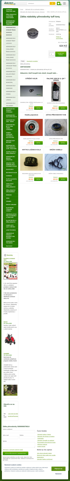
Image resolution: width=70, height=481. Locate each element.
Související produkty (32, 61)
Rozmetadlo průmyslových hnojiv (46, 442)
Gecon (5, 321)
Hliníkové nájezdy (42, 444)
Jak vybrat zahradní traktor (44, 453)
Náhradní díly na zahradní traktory (34, 9)
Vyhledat (52, 3)
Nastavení (58, 474)
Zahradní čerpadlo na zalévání (45, 440)
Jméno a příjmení (7, 429)
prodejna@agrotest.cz (14, 416)
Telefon (22, 435)
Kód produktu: (51, 24)
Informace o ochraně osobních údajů (13, 449)
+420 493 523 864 (13, 413)
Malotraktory (40, 457)
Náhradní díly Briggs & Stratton (46, 436)
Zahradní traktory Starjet (44, 434)
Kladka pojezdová (31, 115)
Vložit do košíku (61, 54)
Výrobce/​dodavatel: (52, 29)
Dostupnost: (52, 21)
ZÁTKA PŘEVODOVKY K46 (56, 115)
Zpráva (5, 441)
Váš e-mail (6, 435)
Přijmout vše (58, 469)
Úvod (21, 9)
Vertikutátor (40, 438)
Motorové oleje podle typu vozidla (46, 455)
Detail (38, 108)
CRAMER (6, 353)
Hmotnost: (51, 34)
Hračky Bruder (41, 446)
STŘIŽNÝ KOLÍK (31, 78)
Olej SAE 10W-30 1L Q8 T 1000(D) (56, 79)
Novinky (10, 255)
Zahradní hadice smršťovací (45, 459)
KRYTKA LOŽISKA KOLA (31, 150)
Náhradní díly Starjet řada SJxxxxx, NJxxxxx (32, 12)
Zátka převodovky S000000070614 (15, 453)
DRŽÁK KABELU (56, 150)
